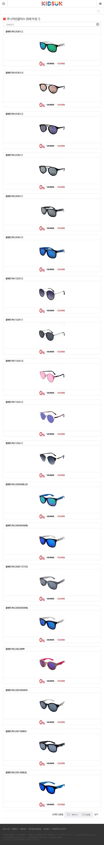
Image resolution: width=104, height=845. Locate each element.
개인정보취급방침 (34, 829)
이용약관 (23, 829)
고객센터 (46, 829)
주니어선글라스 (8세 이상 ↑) (23, 19)
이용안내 (14, 829)
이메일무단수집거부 (59, 829)
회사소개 (6, 829)
